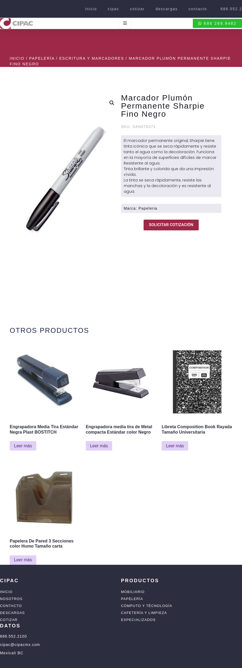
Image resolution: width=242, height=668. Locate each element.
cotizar (137, 9)
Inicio (17, 58)
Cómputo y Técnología (146, 606)
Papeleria (147, 208)
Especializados (138, 620)
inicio (91, 9)
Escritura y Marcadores (91, 58)
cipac (113, 9)
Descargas (12, 613)
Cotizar (8, 620)
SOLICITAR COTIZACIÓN (171, 224)
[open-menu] (125, 23)
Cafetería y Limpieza (144, 613)
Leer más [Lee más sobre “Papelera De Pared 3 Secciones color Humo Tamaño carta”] (23, 560)
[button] (112, 103)
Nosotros (11, 599)
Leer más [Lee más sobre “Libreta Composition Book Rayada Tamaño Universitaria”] (175, 446)
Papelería (41, 58)
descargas (166, 9)
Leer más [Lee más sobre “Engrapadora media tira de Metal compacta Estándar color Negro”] (99, 446)
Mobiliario (133, 592)
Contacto (11, 606)
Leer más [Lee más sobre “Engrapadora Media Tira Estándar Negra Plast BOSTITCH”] (23, 446)
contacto (197, 9)
